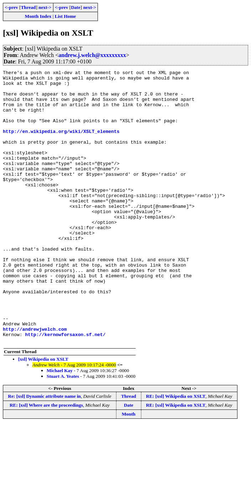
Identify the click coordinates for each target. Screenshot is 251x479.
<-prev (11, 7)
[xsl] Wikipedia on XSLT (43, 413)
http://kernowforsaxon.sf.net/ (65, 388)
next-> (44, 7)
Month (129, 468)
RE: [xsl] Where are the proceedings (46, 459)
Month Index (38, 16)
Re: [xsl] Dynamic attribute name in (44, 450)
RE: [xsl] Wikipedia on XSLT (175, 450)
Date (75, 7)
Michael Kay (60, 425)
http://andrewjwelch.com (35, 381)
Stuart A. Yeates (63, 430)
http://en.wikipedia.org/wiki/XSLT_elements (61, 144)
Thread (28, 7)
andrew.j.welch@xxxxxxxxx (92, 55)
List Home (65, 16)
